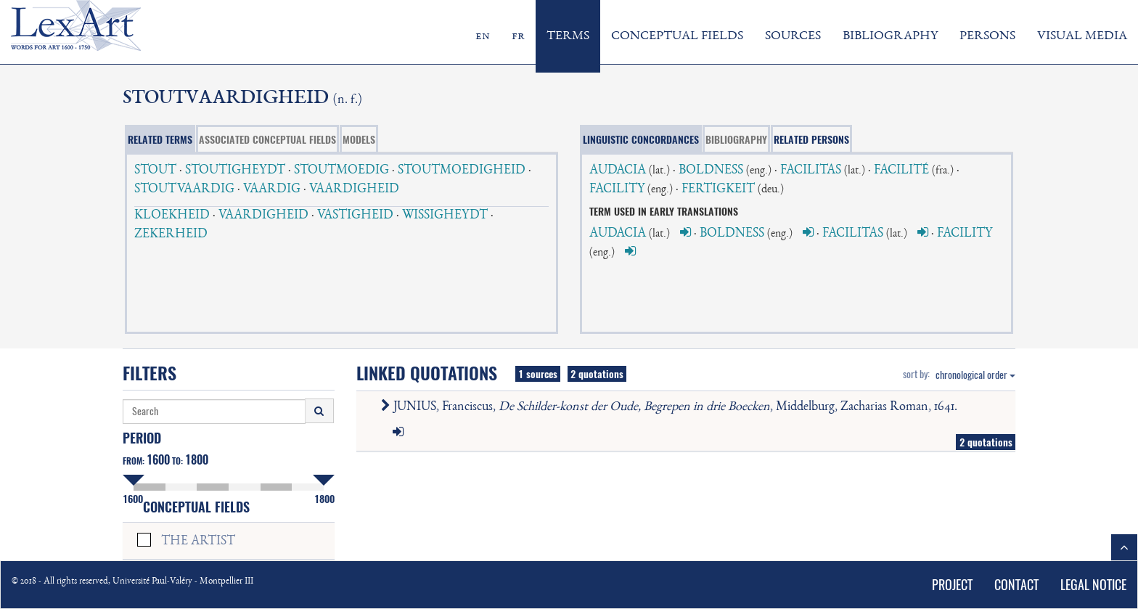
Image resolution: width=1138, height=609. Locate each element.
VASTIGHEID (355, 215)
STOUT (155, 170)
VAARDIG (271, 189)
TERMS (568, 36)
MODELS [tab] (359, 139)
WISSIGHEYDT (445, 215)
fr (518, 36)
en (482, 36)
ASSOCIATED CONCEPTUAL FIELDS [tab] (267, 139)
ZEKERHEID (171, 234)
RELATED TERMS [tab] (160, 139)
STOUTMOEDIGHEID (461, 170)
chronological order (975, 375)
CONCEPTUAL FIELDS (677, 36)
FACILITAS (810, 170)
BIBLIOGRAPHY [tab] (736, 139)
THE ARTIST (198, 541)
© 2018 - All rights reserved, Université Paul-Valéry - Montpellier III (132, 581)
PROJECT (952, 585)
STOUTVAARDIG (184, 189)
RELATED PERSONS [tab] (811, 139)
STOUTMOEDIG (341, 170)
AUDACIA (617, 170)
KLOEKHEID (172, 215)
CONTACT (1016, 585)
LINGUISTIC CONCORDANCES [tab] (641, 139)
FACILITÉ (901, 170)
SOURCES (793, 36)
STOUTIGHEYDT (235, 170)
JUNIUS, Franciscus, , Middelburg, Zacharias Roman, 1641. (672, 407)
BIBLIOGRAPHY (890, 36)
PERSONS (987, 36)
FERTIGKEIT (718, 189)
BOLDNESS (711, 170)
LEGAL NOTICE (1093, 585)
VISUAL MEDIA (1082, 36)
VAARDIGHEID (354, 189)
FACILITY (616, 189)
